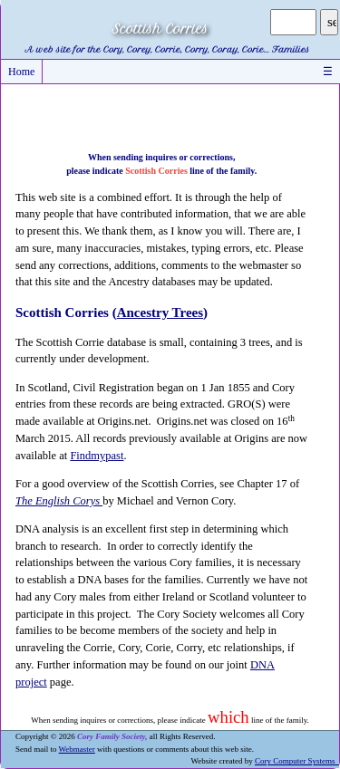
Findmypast (96, 455)
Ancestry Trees (160, 312)
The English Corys (58, 501)
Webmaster (77, 749)
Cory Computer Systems (297, 760)
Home (21, 71)
